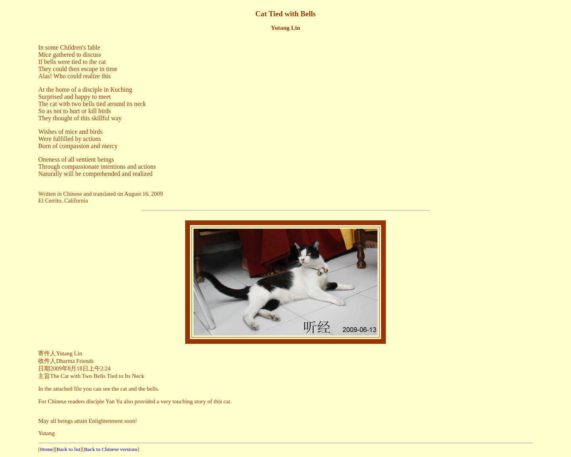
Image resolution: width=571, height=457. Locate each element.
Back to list (68, 449)
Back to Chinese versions (111, 449)
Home (46, 449)
